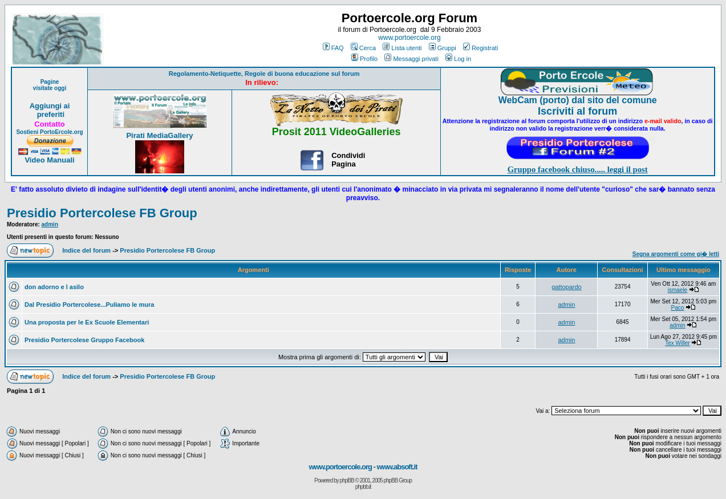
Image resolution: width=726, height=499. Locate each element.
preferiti (49, 114)
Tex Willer (677, 343)
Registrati (480, 47)
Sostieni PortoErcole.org (49, 132)
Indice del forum (86, 250)
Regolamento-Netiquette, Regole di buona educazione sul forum (264, 73)
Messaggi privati (411, 58)
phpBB (347, 480)
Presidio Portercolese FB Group (102, 213)
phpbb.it (363, 487)
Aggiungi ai (50, 106)
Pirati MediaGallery (159, 135)
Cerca (363, 47)
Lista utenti (402, 47)
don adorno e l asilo (54, 286)
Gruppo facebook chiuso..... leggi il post (578, 169)
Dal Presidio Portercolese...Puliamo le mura (89, 304)
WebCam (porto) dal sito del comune (577, 100)
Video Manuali (49, 160)
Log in (458, 58)
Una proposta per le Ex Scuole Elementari (87, 322)
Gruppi (442, 47)
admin (50, 224)
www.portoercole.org (409, 38)
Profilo (364, 58)
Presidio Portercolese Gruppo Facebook (84, 339)
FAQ (333, 47)
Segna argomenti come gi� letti (675, 254)
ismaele (677, 290)
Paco (677, 308)
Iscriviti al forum (577, 111)
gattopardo (566, 286)
